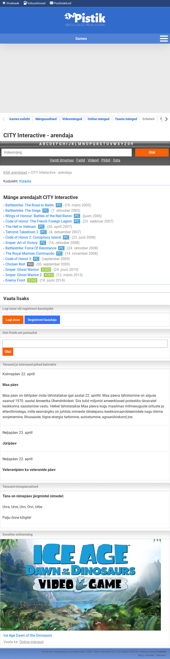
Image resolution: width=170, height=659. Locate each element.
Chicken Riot (19, 264)
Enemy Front (21, 280)
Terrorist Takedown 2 (26, 232)
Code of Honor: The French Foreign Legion (42, 221)
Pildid (105, 160)
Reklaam (161, 655)
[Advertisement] (85, 78)
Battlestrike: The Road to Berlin (33, 205)
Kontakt (150, 655)
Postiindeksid (60, 3)
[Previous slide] (4, 119)
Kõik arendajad (15, 172)
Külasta (25, 181)
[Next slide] (166, 119)
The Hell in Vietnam (24, 227)
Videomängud (72, 119)
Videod (93, 160)
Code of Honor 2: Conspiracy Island (37, 237)
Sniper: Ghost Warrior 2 (29, 275)
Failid (80, 160)
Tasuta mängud (126, 119)
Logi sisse (13, 320)
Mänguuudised (46, 119)
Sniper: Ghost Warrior (28, 269)
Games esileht (19, 119)
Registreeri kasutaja (42, 320)
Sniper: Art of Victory (25, 243)
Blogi (141, 655)
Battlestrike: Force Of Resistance (34, 248)
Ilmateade (10, 3)
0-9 (130, 144)
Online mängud (98, 119)
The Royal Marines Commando (33, 253)
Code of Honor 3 (22, 259)
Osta (116, 160)
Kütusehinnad (34, 3)
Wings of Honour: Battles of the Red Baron (42, 216)
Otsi (152, 152)
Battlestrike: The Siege (27, 210)
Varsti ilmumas (62, 160)
